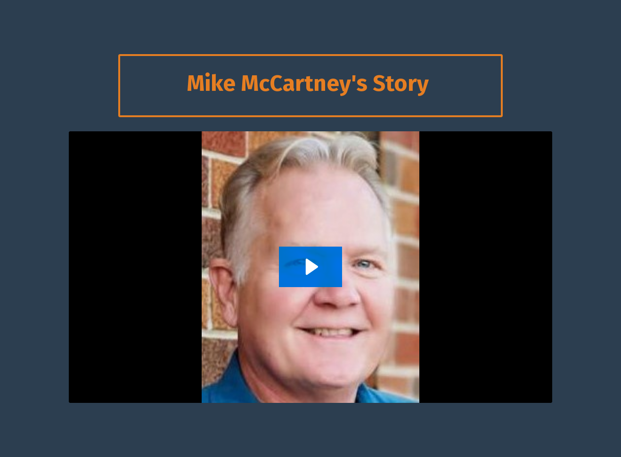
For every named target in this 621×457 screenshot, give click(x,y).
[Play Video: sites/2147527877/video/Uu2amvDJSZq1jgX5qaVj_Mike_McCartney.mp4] (310, 267)
